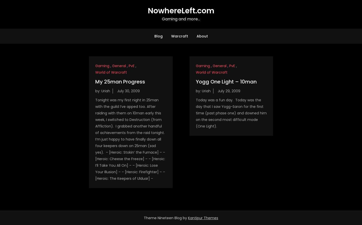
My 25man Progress (120, 81)
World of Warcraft (111, 72)
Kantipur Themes (203, 217)
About (202, 36)
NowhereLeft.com (181, 11)
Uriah (105, 91)
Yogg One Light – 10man (226, 81)
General (119, 66)
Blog (158, 36)
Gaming (102, 66)
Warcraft (179, 36)
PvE (131, 66)
